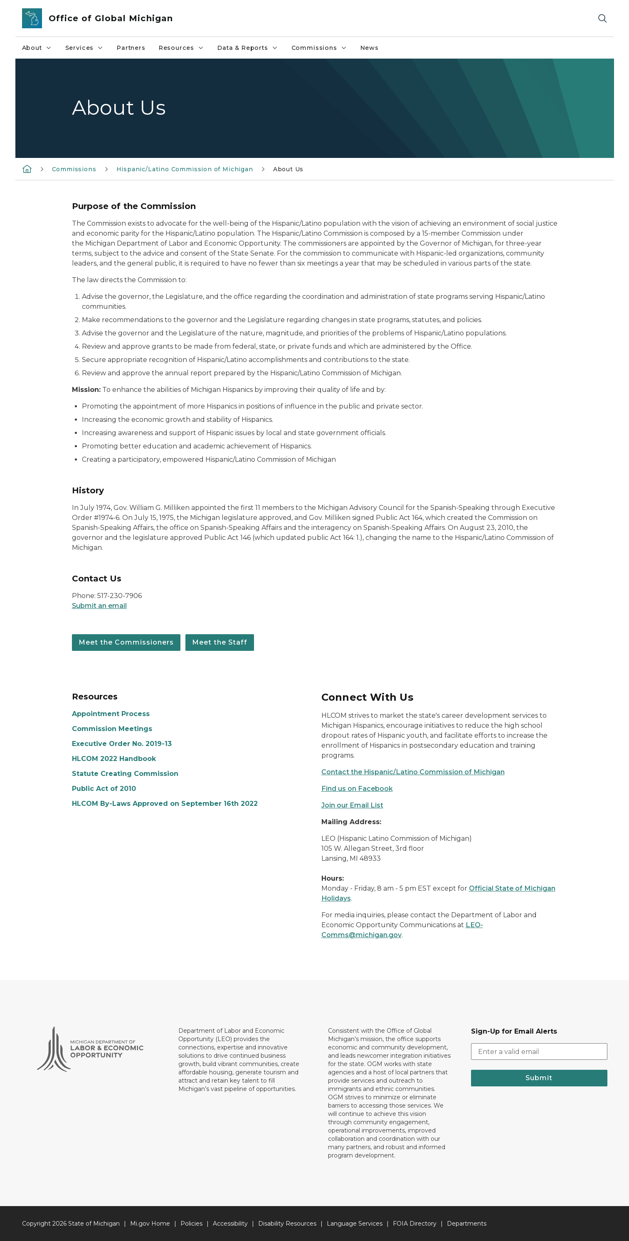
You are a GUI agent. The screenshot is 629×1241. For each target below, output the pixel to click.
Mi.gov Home (150, 1223)
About (37, 48)
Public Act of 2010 (104, 789)
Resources (181, 48)
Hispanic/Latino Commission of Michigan (184, 169)
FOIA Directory (415, 1223)
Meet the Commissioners (126, 642)
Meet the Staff (219, 642)
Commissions (319, 48)
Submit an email (99, 606)
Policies (191, 1223)
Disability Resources (287, 1223)
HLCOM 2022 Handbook (114, 759)
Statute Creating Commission (125, 774)
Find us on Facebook (357, 789)
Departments (466, 1223)
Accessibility (230, 1223)
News (369, 48)
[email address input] (539, 1051)
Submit (539, 1078)
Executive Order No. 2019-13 (122, 744)
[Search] (602, 18)
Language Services (354, 1223)
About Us (288, 169)
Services (84, 48)
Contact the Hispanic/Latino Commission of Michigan (413, 772)
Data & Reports (247, 48)
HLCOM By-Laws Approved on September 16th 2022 (165, 804)
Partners (131, 48)
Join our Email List (352, 805)
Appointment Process (111, 714)
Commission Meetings (112, 729)
